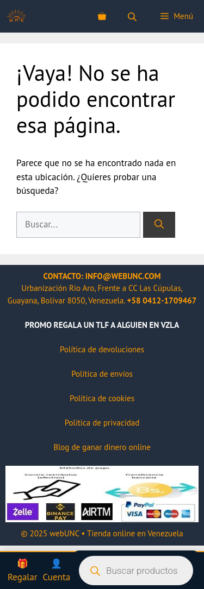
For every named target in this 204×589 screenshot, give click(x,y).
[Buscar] (159, 225)
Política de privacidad (102, 422)
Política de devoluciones (102, 349)
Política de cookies (102, 398)
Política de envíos (102, 374)
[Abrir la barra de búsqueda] (133, 16)
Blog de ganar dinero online (102, 447)
